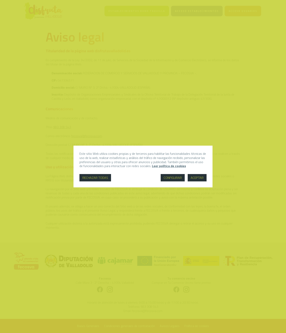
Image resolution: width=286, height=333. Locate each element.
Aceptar (197, 177)
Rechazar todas (95, 177)
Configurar (173, 177)
